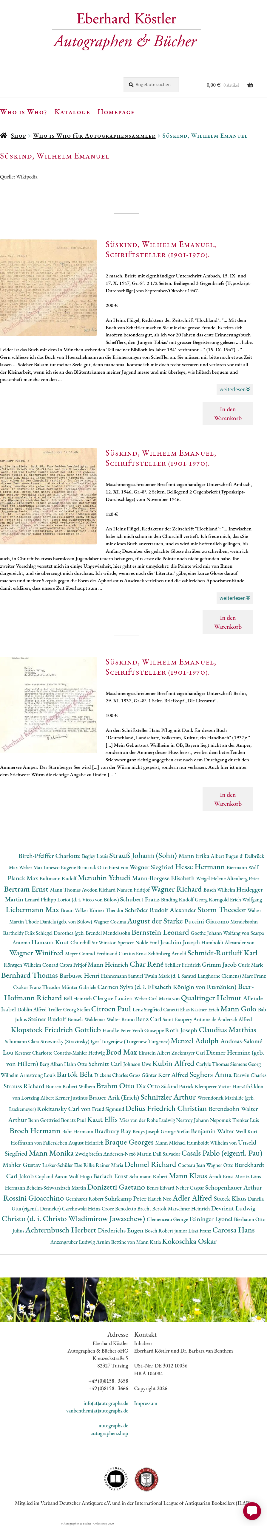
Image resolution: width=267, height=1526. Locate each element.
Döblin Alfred (32, 1009)
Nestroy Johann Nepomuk (204, 1120)
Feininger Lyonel (211, 1219)
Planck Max (24, 878)
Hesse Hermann (200, 866)
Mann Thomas (66, 889)
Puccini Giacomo (208, 921)
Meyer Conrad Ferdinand (92, 953)
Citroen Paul (112, 1008)
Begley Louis (95, 856)
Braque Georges (130, 1142)
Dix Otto (148, 1086)
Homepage (116, 111)
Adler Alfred (193, 1198)
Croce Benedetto (120, 1208)
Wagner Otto (220, 1165)
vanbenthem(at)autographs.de (97, 1410)
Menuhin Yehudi (105, 877)
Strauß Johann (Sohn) (143, 855)
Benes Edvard (161, 1187)
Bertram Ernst (27, 889)
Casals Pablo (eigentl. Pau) (221, 1153)
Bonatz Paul (74, 1120)
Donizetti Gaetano (116, 1187)
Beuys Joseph (146, 1131)
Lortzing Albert (38, 1097)
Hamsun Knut (50, 942)
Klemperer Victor (213, 1086)
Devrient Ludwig (233, 1208)
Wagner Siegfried (152, 867)
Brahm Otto (116, 1085)
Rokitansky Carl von (64, 1108)
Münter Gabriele (79, 987)
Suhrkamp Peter (126, 1198)
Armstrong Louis (38, 1075)
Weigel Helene (211, 878)
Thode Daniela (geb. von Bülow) (59, 921)
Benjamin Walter (213, 1131)
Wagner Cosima (110, 921)
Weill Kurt (246, 1131)
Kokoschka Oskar (189, 1241)
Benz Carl (149, 1019)
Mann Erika (194, 855)
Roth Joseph (182, 1030)
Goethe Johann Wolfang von (220, 932)
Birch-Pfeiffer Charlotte (50, 855)
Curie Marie (250, 964)
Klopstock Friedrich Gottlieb (56, 1029)
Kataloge (72, 111)
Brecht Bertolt (152, 1208)
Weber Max (31, 867)
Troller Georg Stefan (69, 1009)
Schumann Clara (23, 1041)
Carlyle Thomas (213, 1064)
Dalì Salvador (167, 1153)
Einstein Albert (155, 1052)
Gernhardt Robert (85, 1198)
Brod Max (122, 1052)
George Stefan (176, 1131)
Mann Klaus (189, 1175)
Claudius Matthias (227, 1029)
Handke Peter (117, 1030)
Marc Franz (254, 975)
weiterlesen (235, 389)
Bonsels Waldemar (87, 1019)
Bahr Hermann (78, 1131)
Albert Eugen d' (228, 856)
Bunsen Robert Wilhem (71, 1086)
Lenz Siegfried (147, 1009)
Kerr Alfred (173, 1074)
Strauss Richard (25, 1086)
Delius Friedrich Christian (167, 1108)
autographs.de (113, 1425)
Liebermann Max (33, 909)
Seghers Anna (211, 1074)
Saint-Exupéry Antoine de (190, 1019)
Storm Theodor (222, 909)
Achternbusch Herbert (61, 1229)
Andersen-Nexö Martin (128, 1153)
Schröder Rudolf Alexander (161, 910)
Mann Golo (239, 1008)
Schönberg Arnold (168, 953)
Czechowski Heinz (82, 1208)
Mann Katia (149, 1241)
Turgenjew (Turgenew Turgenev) (135, 1041)
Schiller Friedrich (183, 964)
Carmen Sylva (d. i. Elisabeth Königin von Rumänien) (168, 986)
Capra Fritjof (73, 964)
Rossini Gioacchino (34, 1198)
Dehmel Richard (151, 1164)
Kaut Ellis (103, 1119)
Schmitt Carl (106, 1063)
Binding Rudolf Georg (185, 899)
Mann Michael (171, 1142)
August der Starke (155, 920)
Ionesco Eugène (60, 867)
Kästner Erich (205, 1009)
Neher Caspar (190, 1187)
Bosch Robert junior (166, 1230)
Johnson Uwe (137, 1064)
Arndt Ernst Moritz (229, 1176)
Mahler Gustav (22, 1164)
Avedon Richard (99, 889)
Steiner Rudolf (48, 1019)
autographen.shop (109, 1433)
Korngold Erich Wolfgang (235, 899)
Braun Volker (75, 910)
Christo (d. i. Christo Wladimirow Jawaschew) (74, 1218)
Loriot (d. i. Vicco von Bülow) (88, 899)
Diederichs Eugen (121, 1230)
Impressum (146, 1403)
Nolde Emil (147, 942)
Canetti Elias (177, 1009)
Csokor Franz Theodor (37, 987)
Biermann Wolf (242, 867)
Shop (18, 135)
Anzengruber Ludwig (73, 1241)
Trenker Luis (245, 1120)
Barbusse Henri (80, 975)
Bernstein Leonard (161, 932)
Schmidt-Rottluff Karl (222, 952)
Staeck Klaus (231, 1198)
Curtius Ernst (133, 953)
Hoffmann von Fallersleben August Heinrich (58, 1142)
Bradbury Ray (113, 1131)
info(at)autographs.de (106, 1403)
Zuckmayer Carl (189, 1052)
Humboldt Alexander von (227, 942)
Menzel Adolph (195, 1040)
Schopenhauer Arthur (233, 1187)
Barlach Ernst (111, 1176)
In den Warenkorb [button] (228, 413)
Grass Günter (143, 1075)
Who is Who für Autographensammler (94, 135)
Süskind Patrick (178, 1086)
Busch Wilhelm (219, 889)
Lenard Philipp (41, 899)
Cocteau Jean (192, 1165)
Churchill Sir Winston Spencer (102, 942)
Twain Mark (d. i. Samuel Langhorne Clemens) (193, 975)
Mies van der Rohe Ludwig (147, 1120)
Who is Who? (23, 111)
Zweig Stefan (89, 1153)
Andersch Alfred (234, 1019)
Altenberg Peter (243, 878)
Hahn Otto (76, 1064)
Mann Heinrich (108, 964)
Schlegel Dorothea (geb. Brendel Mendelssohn (84, 932)
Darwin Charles (250, 1075)
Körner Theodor (107, 910)
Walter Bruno (121, 1019)
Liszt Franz (200, 1230)
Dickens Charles (111, 1075)
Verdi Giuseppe (148, 1030)
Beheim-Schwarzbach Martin (56, 1187)
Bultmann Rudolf (59, 878)
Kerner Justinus (72, 1097)
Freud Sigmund (109, 1109)
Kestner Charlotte (34, 1052)
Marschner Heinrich (189, 1208)
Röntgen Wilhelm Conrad (32, 964)
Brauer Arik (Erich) (115, 1097)
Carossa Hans (233, 1229)
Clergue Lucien (113, 998)
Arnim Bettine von (116, 1241)
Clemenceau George (168, 1219)
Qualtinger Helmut (212, 997)
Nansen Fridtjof (134, 889)
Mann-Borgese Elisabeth (164, 878)
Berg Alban (52, 1064)
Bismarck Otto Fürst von (103, 867)
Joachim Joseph (180, 942)
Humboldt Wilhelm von (212, 1142)
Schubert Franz (140, 899)
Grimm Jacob (220, 964)
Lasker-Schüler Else (63, 1165)
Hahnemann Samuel (122, 975)
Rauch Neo (160, 1198)
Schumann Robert (149, 1176)
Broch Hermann (36, 1130)
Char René (147, 964)
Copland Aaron (52, 1176)
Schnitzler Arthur (169, 1097)
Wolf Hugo (81, 1176)
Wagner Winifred (37, 952)
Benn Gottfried (44, 1120)
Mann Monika (52, 1153)
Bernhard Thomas (30, 975)
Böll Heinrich (78, 998)
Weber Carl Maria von (157, 998)
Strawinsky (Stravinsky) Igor (70, 1041)
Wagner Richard (177, 889)
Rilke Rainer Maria (103, 1165)
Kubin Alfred (174, 1063)
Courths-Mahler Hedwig (79, 1052)
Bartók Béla (75, 1074)
